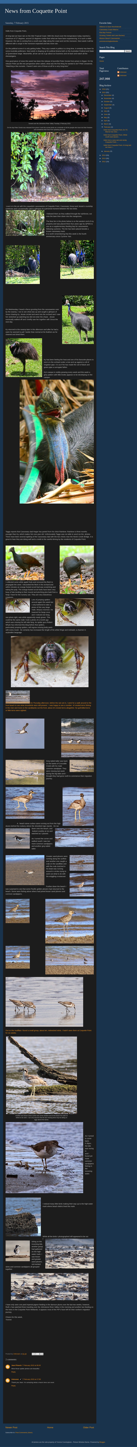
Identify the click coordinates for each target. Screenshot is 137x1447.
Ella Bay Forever (105, 32)
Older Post (88, 1427)
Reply (13, 1372)
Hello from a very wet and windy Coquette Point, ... (115, 141)
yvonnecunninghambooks (108, 41)
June (106, 114)
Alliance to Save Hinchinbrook (110, 27)
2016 (104, 89)
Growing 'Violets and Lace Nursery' (112, 35)
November (108, 98)
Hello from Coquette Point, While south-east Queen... (115, 136)
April (106, 121)
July (105, 111)
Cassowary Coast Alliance (108, 30)
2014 (104, 155)
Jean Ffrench (16, 1365)
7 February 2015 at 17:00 (31, 1379)
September (108, 105)
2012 (104, 161)
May (105, 117)
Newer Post (11, 1427)
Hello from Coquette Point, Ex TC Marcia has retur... (116, 131)
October (107, 101)
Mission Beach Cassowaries (109, 38)
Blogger (102, 1442)
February (107, 127)
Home (50, 1427)
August (106, 108)
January (107, 151)
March (106, 124)
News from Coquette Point (36, 11)
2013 (104, 158)
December (108, 95)
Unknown (15, 1379)
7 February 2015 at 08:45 (31, 1365)
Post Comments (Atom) (24, 1432)
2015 (104, 92)
